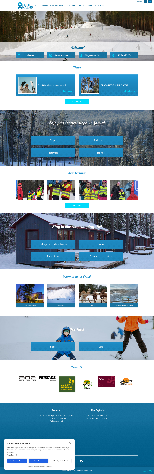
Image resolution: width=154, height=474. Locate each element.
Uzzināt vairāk (12, 455)
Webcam (30, 56)
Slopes (53, 142)
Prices (90, 5)
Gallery (82, 5)
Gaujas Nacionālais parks (124, 305)
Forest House (53, 258)
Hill (37, 5)
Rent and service (57, 5)
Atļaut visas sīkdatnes (17, 461)
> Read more (66, 91)
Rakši (93, 305)
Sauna (101, 245)
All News (77, 101)
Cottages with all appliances (53, 245)
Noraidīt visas (38, 461)
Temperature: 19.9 (93, 56)
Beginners (53, 154)
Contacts (99, 5)
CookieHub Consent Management (42, 466)
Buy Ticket (71, 5)
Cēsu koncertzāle (30, 305)
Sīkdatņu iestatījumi (60, 461)
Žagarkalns (61, 305)
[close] (70, 443)
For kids (101, 154)
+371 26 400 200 (124, 56)
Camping (44, 5)
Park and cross (101, 142)
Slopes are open (61, 56)
